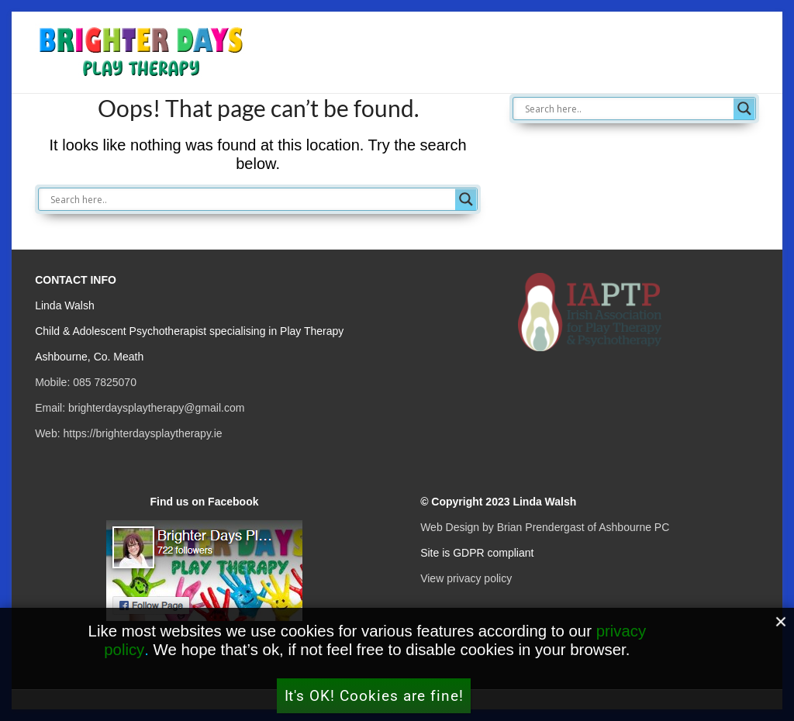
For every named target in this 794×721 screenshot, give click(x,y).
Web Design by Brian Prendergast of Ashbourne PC (544, 527)
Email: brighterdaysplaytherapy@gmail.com (139, 408)
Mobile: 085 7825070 (85, 382)
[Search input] (250, 199)
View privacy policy (466, 578)
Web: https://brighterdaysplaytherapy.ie (129, 433)
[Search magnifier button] (466, 199)
